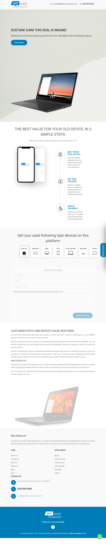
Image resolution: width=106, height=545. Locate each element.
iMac (13, 470)
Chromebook (60, 466)
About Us (14, 455)
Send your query (82, 318)
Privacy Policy (60, 459)
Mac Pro (14, 463)
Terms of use (60, 463)
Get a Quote (19, 42)
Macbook (14, 466)
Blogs (57, 455)
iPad (12, 473)
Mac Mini (58, 470)
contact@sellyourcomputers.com (63, 4)
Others (57, 473)
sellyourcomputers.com (77, 533)
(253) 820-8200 (24, 488)
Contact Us (15, 459)
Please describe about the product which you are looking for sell (38, 295)
